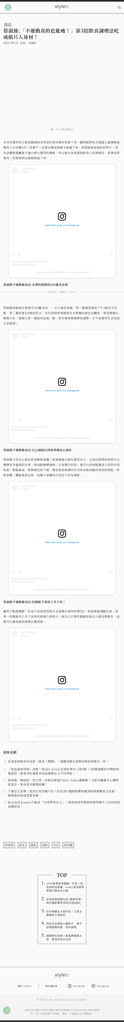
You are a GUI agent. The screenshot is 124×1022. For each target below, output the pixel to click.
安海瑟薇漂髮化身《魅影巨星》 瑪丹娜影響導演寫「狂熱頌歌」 (64, 901)
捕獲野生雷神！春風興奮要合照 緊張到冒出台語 (64, 937)
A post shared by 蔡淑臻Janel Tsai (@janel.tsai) (62, 272)
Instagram (100, 986)
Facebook (76, 986)
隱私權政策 (52, 986)
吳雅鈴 (32, 43)
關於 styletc (25, 986)
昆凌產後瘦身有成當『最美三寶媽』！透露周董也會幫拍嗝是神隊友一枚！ (58, 761)
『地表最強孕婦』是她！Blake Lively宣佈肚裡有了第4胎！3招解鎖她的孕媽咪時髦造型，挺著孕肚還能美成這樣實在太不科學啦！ (63, 771)
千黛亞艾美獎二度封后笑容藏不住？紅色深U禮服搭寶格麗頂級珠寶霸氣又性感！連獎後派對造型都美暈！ (63, 793)
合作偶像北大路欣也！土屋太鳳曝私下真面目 (64, 913)
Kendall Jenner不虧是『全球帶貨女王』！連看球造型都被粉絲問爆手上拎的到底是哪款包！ (64, 804)
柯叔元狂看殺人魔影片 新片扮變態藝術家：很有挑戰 (64, 925)
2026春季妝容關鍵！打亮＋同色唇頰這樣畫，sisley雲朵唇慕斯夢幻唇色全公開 (65, 887)
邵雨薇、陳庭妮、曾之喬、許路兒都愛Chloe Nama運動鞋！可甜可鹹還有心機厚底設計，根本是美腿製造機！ (63, 782)
